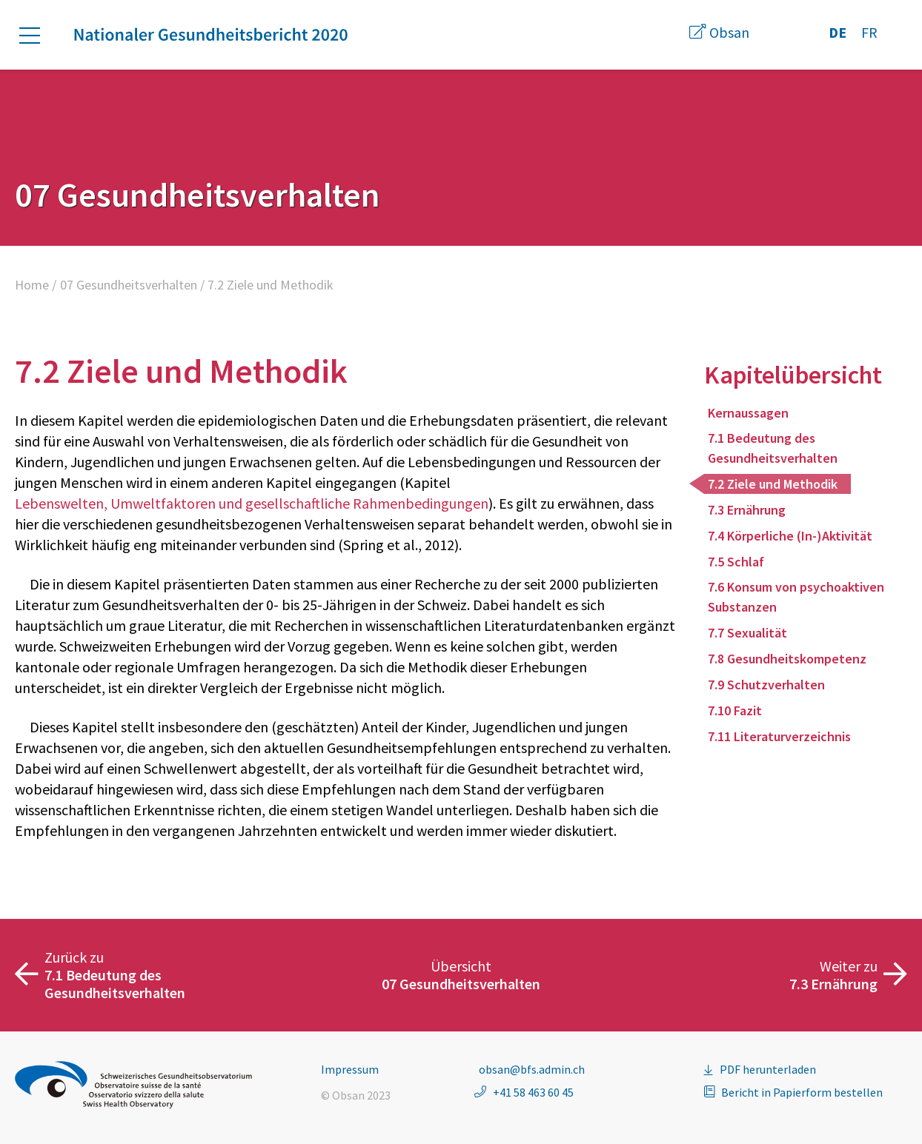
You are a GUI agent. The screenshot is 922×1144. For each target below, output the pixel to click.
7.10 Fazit (735, 710)
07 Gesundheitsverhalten (128, 284)
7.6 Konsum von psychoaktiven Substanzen (796, 596)
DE (837, 32)
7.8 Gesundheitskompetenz (787, 658)
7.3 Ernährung (747, 509)
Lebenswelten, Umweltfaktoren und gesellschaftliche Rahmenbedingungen (251, 503)
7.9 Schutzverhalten (766, 684)
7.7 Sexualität (747, 632)
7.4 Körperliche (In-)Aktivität (790, 535)
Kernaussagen (748, 412)
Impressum (350, 1069)
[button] (37, 35)
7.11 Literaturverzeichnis (779, 736)
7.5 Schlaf (736, 561)
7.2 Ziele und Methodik (773, 483)
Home (32, 284)
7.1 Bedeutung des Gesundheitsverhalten (773, 447)
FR (869, 32)
